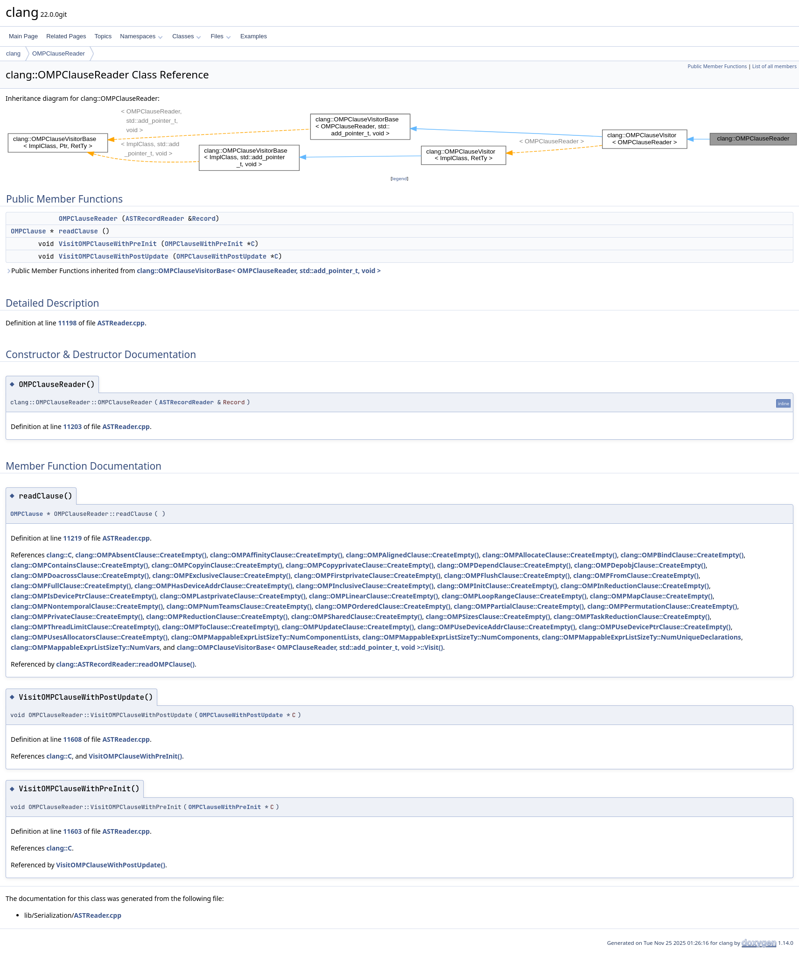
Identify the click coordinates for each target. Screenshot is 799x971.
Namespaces (141, 36)
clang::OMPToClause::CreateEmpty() (220, 626)
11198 (67, 322)
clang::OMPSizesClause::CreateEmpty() (488, 616)
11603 (72, 831)
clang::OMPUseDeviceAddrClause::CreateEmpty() (496, 626)
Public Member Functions (717, 66)
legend (399, 179)
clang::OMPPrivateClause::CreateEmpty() (76, 616)
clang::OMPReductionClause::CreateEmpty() (216, 616)
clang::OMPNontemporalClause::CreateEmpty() (87, 606)
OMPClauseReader (58, 53)
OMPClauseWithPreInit (204, 243)
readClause (78, 231)
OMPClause (28, 231)
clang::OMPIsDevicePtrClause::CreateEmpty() (83, 595)
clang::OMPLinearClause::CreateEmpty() (373, 595)
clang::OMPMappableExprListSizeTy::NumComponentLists (265, 637)
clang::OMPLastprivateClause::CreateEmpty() (233, 595)
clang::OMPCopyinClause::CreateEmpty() (217, 565)
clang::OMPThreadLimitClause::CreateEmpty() (85, 626)
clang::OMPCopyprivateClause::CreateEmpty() (360, 565)
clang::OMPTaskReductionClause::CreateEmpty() (631, 616)
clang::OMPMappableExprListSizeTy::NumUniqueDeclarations (641, 637)
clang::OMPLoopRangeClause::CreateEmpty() (514, 595)
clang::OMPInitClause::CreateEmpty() (497, 585)
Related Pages (66, 36)
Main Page (23, 36)
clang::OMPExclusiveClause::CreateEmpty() (221, 575)
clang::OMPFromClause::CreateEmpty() (636, 575)
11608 (72, 739)
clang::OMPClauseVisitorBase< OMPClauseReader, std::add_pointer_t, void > (259, 270)
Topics (103, 36)
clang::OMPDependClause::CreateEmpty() (503, 565)
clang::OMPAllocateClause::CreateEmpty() (549, 554)
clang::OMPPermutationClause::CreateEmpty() (662, 606)
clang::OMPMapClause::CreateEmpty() (651, 595)
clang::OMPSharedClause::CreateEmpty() (356, 616)
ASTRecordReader (155, 218)
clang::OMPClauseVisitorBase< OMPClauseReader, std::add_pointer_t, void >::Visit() (309, 647)
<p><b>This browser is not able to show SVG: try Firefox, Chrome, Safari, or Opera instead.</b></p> (402, 139)
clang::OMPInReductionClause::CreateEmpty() (635, 585)
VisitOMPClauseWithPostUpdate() (110, 864)
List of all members (774, 66)
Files (220, 36)
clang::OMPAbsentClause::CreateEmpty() (140, 554)
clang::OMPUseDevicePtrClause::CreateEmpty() (655, 626)
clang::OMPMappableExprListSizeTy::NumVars (85, 647)
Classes (186, 36)
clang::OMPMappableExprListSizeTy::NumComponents (450, 637)
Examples (253, 36)
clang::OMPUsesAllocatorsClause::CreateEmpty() (89, 637)
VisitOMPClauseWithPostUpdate (113, 256)
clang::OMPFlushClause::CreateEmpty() (507, 575)
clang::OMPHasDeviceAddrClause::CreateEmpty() (213, 585)
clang (13, 53)
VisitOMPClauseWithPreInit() (135, 756)
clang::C (59, 554)
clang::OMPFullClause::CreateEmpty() (71, 585)
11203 (72, 426)
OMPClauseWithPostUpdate (221, 256)
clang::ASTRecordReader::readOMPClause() (125, 664)
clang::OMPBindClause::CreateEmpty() (681, 554)
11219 (72, 538)
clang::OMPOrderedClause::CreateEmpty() (382, 606)
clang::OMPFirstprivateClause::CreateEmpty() (367, 575)
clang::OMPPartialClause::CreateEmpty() (519, 606)
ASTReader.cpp (121, 322)
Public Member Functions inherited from (193, 270)
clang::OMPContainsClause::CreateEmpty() (79, 565)
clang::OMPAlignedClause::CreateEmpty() (412, 554)
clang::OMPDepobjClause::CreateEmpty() (640, 565)
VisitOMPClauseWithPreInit (108, 243)
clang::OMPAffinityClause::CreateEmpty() (276, 554)
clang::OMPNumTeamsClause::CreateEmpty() (238, 606)
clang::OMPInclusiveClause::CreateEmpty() (365, 585)
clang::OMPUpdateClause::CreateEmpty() (347, 626)
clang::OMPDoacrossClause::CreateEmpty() (80, 575)
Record (203, 218)
